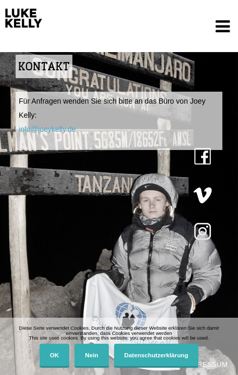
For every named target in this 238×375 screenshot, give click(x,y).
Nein (91, 355)
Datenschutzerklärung (156, 355)
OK (54, 355)
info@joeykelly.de (47, 129)
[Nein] (225, 346)
